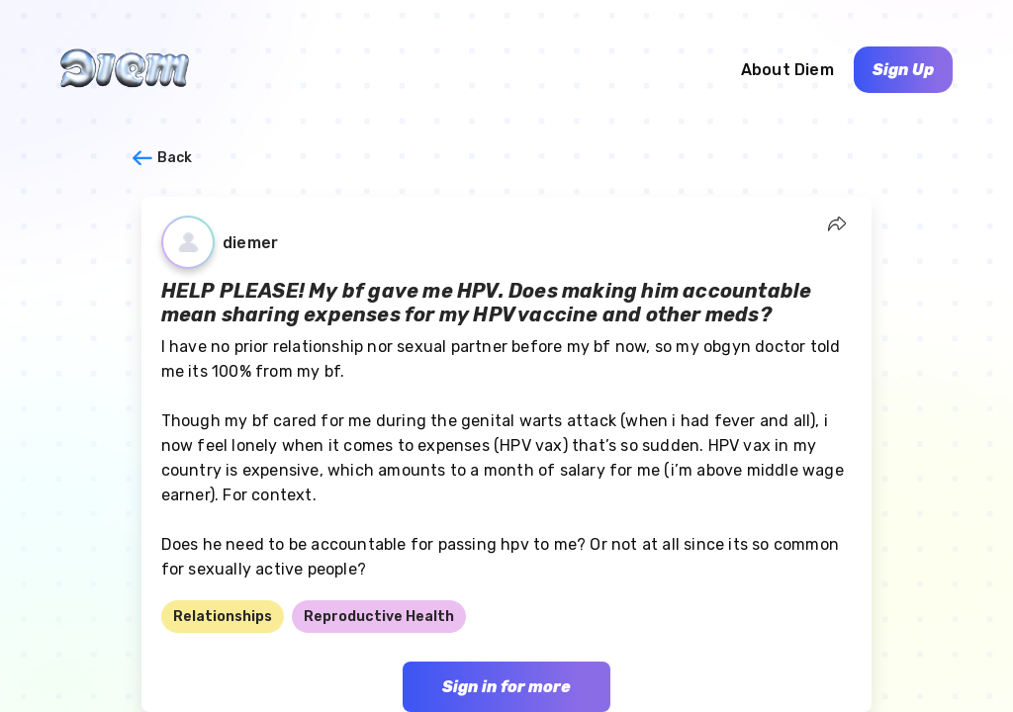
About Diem (787, 69)
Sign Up (903, 69)
